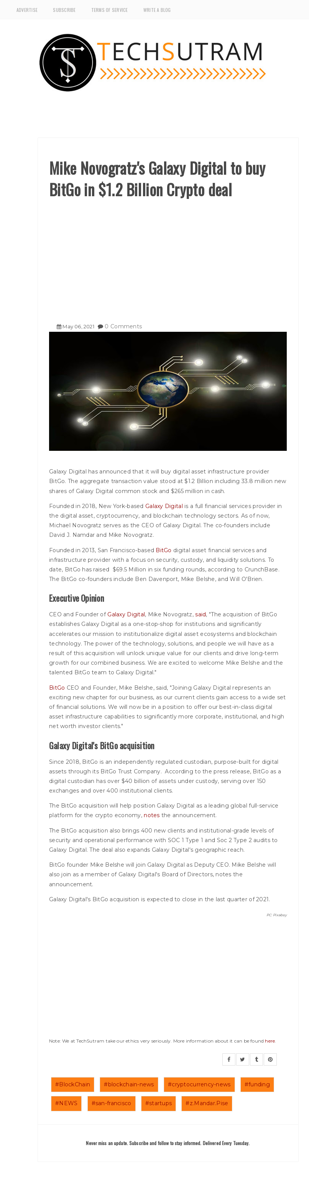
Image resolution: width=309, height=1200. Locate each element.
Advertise (27, 10)
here (270, 1041)
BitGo (163, 550)
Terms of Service (109, 10)
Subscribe (64, 10)
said (200, 614)
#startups (158, 1103)
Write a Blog (157, 10)
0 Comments (123, 326)
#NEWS (66, 1103)
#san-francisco (111, 1103)
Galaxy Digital (164, 506)
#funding (257, 1084)
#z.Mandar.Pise (207, 1103)
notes (151, 815)
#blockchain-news (129, 1084)
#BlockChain (72, 1084)
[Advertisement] (168, 257)
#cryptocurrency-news (199, 1084)
